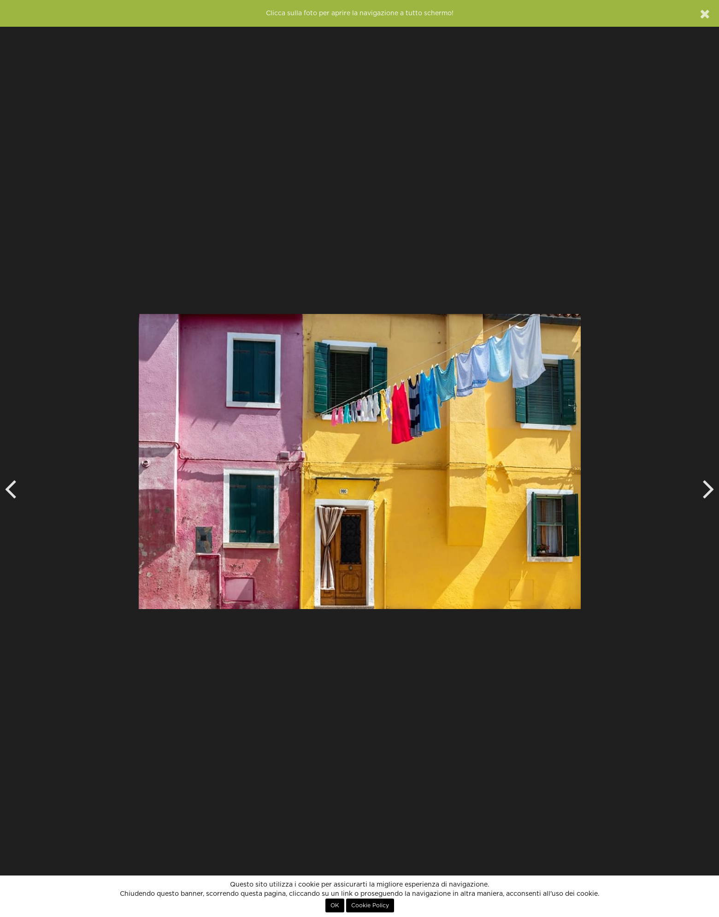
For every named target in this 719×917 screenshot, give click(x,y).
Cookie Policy (370, 905)
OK (334, 905)
